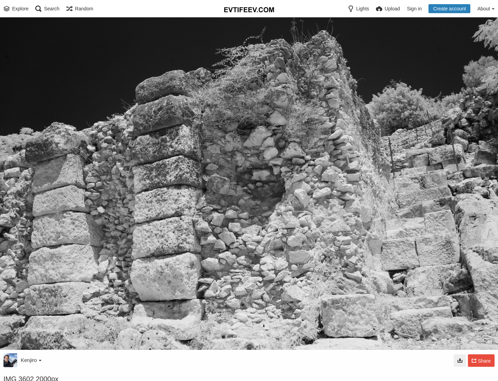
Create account (449, 8)
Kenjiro (31, 360)
